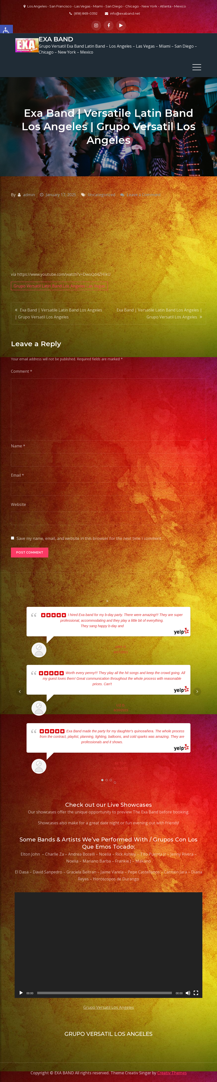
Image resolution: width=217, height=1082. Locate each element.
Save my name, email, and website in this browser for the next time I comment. (89, 538)
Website (18, 503)
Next (197, 691)
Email (17, 474)
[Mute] (188, 991)
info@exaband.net (122, 13)
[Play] (21, 991)
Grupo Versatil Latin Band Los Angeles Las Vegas (59, 285)
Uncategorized (101, 193)
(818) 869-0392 (83, 13)
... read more (133, 625)
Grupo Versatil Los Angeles (108, 1006)
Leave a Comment (144, 193)
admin (29, 193)
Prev (20, 691)
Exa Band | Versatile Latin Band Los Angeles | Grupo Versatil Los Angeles (58, 312)
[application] (109, 944)
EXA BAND (55, 39)
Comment (21, 370)
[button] (6, 31)
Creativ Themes (172, 1072)
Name (18, 445)
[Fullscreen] (195, 991)
